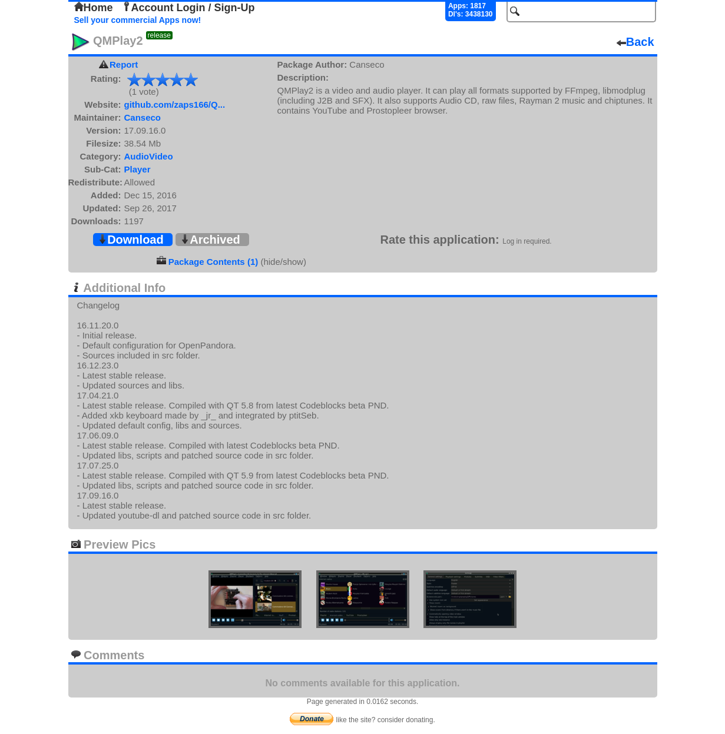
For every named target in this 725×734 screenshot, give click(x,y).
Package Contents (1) (213, 262)
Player (137, 169)
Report (124, 64)
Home (93, 8)
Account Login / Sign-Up (188, 8)
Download (131, 239)
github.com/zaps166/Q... (175, 104)
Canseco (142, 117)
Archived (210, 239)
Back (635, 41)
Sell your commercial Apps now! (137, 20)
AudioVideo (148, 156)
